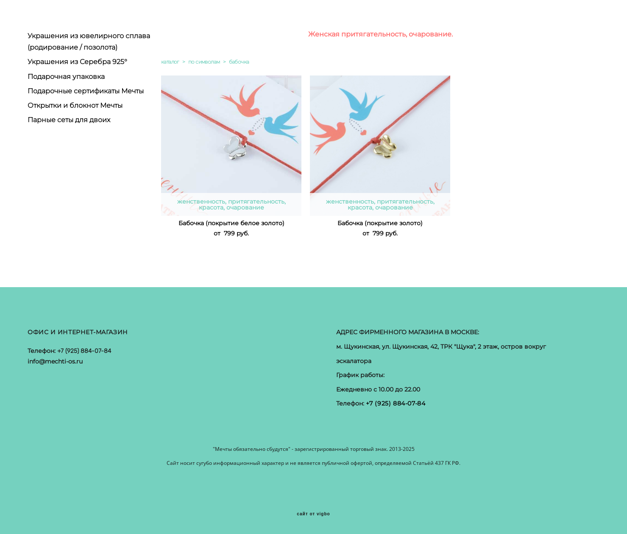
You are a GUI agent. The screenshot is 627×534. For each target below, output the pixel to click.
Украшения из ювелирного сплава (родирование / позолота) (89, 41)
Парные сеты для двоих (69, 120)
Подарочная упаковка (66, 77)
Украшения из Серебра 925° (77, 62)
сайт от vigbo (313, 514)
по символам (204, 62)
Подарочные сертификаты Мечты (86, 91)
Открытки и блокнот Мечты (75, 105)
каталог (170, 62)
